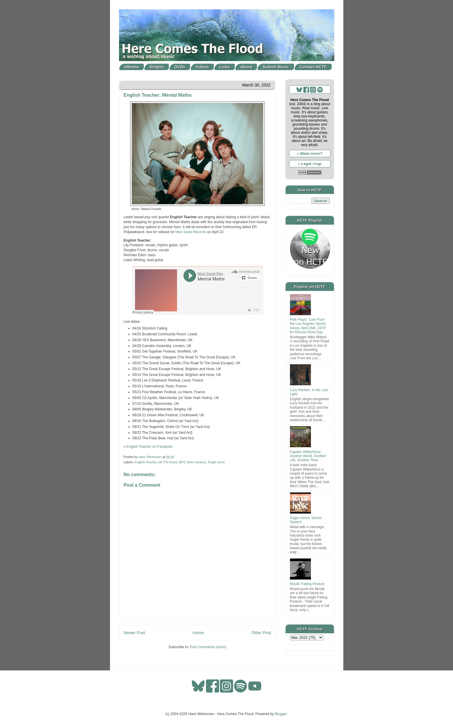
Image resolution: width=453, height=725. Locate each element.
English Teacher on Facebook (150, 447)
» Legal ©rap (309, 164)
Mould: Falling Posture (307, 584)
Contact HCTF (313, 67)
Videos (202, 67)
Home (198, 632)
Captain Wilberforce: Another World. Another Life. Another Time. (308, 456)
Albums (131, 67)
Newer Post (134, 632)
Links (224, 67)
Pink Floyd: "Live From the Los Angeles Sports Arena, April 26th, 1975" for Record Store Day (308, 326)
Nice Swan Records (190, 232)
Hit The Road (167, 462)
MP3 (182, 462)
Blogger (281, 714)
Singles (156, 67)
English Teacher (145, 462)
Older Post (261, 632)
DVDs (179, 67)
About (246, 67)
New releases (196, 462)
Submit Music (276, 67)
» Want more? (310, 153)
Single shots (216, 462)
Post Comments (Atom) (208, 647)
